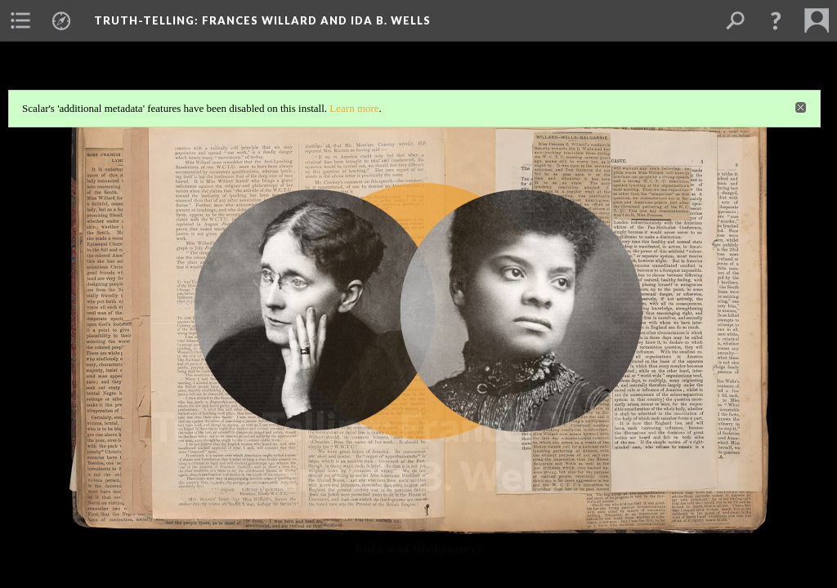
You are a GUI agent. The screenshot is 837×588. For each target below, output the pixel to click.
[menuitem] (20, 20)
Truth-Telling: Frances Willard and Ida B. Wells (262, 20)
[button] (775, 20)
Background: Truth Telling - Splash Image (419, 519)
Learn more (353, 108)
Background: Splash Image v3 (418, 548)
